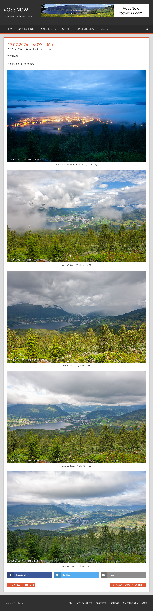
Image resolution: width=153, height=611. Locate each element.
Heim (9, 29)
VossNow (16, 9)
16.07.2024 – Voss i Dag (22, 585)
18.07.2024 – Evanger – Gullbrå (126, 585)
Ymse (104, 29)
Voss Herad (46, 49)
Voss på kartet (27, 29)
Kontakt (66, 29)
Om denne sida (85, 29)
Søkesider (48, 29)
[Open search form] (147, 29)
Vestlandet (34, 49)
